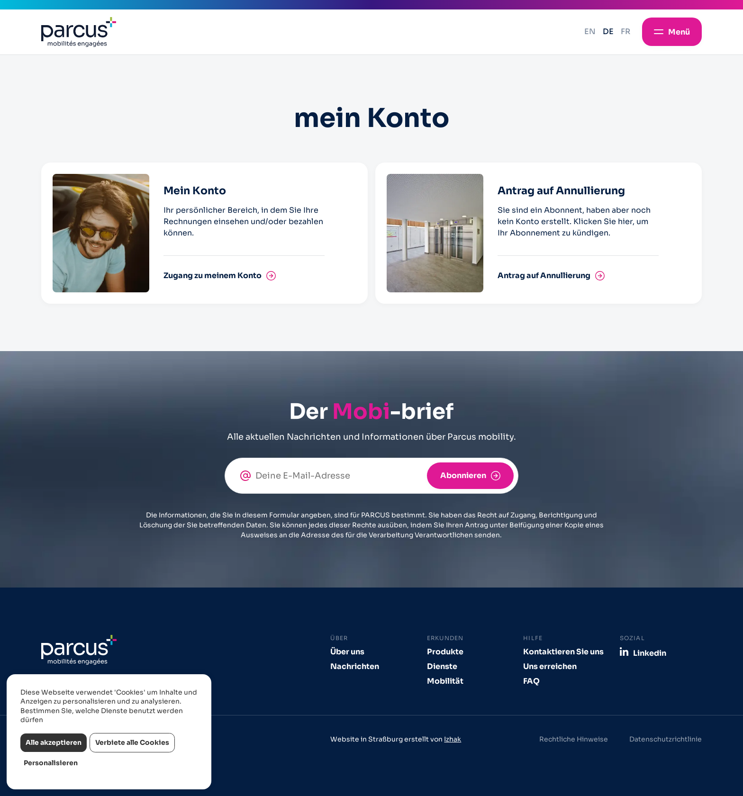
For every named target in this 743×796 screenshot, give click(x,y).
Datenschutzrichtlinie (665, 739)
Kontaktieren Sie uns (563, 651)
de (608, 31)
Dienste (442, 666)
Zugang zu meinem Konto (212, 275)
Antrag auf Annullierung (544, 275)
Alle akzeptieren (54, 742)
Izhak (452, 739)
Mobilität (445, 681)
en (590, 31)
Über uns (347, 651)
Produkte (445, 651)
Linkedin (649, 653)
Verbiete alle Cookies (132, 742)
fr (625, 31)
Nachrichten (354, 666)
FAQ (531, 681)
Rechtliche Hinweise (573, 739)
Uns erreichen (550, 666)
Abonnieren (463, 475)
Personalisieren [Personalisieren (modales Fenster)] (51, 763)
